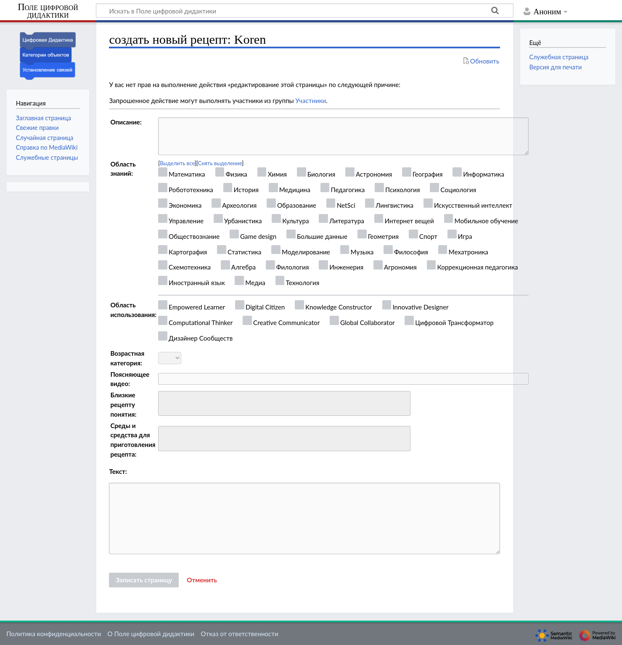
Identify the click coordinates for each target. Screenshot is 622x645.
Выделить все (177, 163)
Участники (310, 100)
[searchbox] (166, 402)
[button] (202, 580)
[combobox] (284, 403)
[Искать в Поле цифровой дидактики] (304, 10)
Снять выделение (220, 163)
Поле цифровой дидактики (48, 11)
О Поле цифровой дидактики (150, 633)
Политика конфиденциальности (53, 633)
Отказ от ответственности (239, 633)
